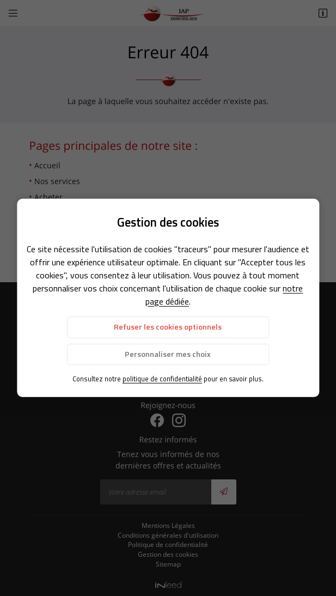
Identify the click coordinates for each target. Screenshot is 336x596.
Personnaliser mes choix (168, 354)
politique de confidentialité (162, 378)
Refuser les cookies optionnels (168, 327)
